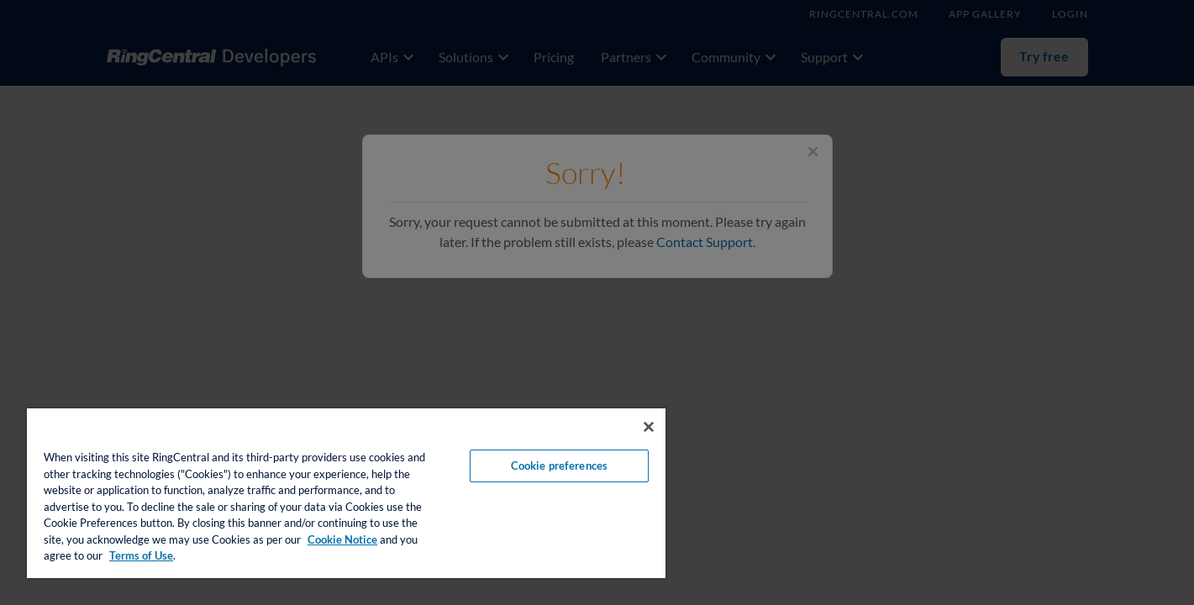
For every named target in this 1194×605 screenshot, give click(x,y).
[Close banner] (649, 427)
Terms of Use (141, 555)
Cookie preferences (559, 465)
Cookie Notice (342, 539)
